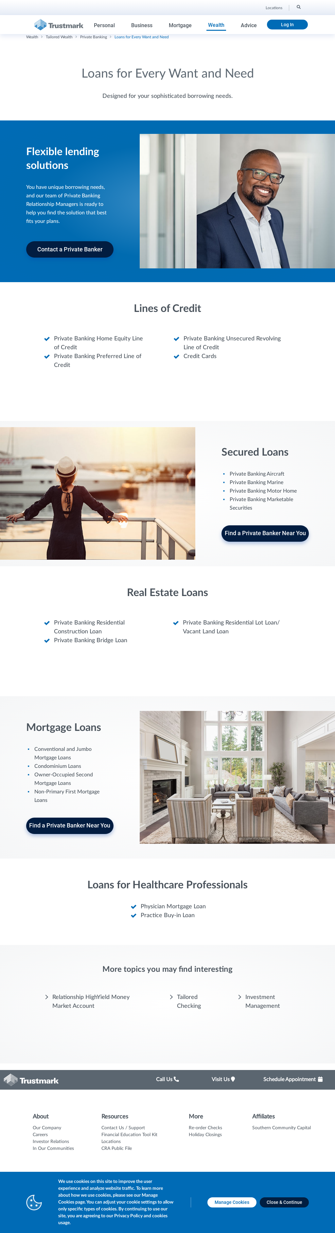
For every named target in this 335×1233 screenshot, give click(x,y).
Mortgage (180, 25)
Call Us (167, 1079)
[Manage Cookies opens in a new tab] (231, 1202)
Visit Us (223, 1079)
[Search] (298, 7)
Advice (249, 25)
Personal (104, 25)
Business (141, 25)
